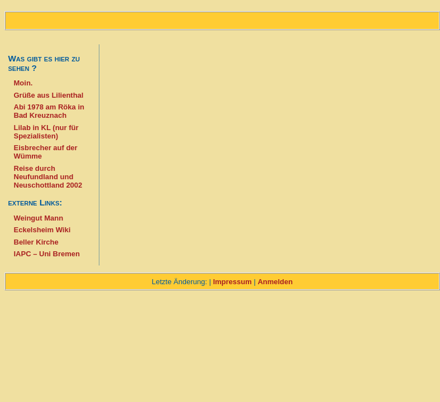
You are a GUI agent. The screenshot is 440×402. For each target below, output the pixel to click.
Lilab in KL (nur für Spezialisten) (46, 131)
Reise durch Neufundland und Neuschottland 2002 (48, 176)
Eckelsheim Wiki (42, 230)
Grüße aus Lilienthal (49, 95)
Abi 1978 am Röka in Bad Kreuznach (49, 111)
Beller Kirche (36, 242)
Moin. (23, 83)
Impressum (232, 281)
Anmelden (275, 281)
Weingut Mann (39, 218)
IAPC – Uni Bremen (47, 254)
